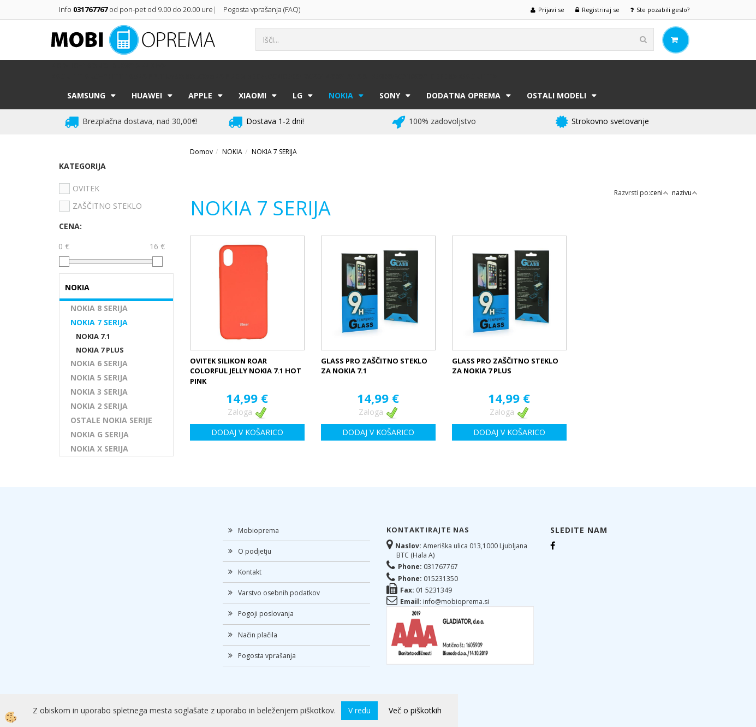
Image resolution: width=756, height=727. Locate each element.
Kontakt (249, 572)
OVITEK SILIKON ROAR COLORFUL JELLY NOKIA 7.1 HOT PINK (245, 371)
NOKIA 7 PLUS (100, 350)
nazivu (685, 192)
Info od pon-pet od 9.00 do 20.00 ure (136, 9)
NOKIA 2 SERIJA (99, 406)
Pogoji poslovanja (266, 613)
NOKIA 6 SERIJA (99, 363)
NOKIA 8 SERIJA (99, 308)
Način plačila (257, 635)
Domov (201, 151)
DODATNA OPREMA (463, 95)
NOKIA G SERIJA (99, 434)
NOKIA (341, 95)
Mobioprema (258, 530)
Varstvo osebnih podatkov (279, 592)
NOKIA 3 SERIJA (99, 391)
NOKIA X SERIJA (99, 448)
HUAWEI (147, 95)
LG (297, 95)
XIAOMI (252, 95)
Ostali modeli (556, 95)
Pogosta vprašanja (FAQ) (262, 9)
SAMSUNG (86, 95)
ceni (659, 192)
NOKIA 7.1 (93, 336)
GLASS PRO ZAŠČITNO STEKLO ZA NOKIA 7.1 (374, 366)
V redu (359, 710)
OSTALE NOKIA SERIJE (111, 420)
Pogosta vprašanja (267, 655)
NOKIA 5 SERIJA (99, 377)
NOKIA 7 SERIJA (99, 322)
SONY (389, 95)
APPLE (200, 95)
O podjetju (254, 551)
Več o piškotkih (415, 710)
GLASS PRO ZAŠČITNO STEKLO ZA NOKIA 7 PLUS (505, 366)
